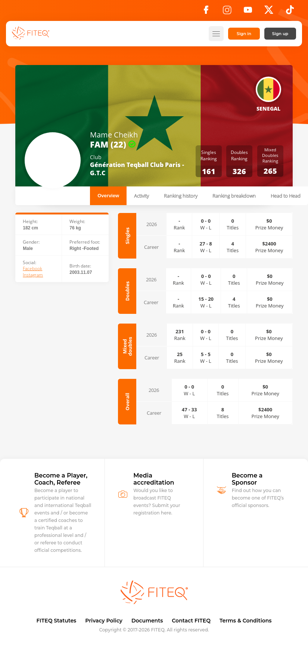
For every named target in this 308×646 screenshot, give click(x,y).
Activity (141, 195)
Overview (108, 195)
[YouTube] (247, 11)
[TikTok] (290, 11)
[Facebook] (206, 11)
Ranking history (180, 195)
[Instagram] (227, 11)
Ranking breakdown (234, 195)
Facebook (32, 269)
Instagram (33, 275)
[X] (268, 11)
